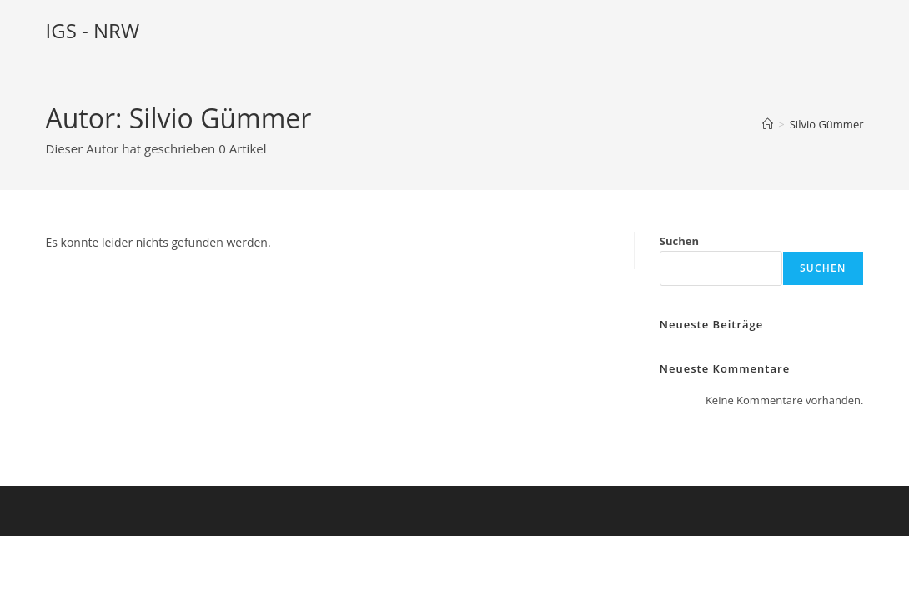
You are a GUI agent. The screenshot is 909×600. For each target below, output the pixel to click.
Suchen (679, 240)
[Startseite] (767, 124)
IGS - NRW (93, 30)
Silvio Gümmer (827, 124)
